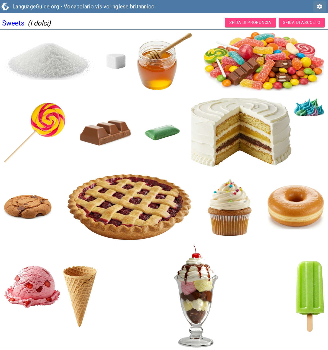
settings (319, 6)
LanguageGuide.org (35, 6)
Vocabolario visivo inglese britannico (109, 6)
